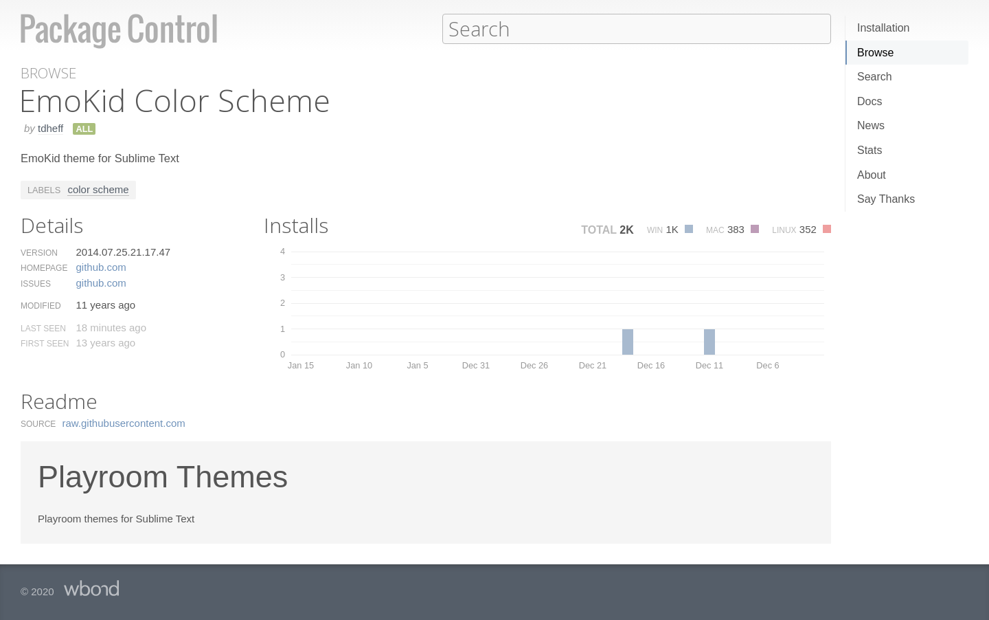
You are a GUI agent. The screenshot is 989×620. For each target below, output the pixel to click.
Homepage (44, 267)
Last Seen (43, 328)
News (871, 125)
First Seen (45, 343)
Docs (869, 101)
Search (874, 76)
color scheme (97, 189)
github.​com (101, 266)
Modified (41, 305)
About (871, 175)
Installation (883, 28)
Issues (36, 283)
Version (39, 252)
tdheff (50, 127)
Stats (869, 150)
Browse (875, 52)
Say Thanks (886, 199)
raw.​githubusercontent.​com (123, 422)
